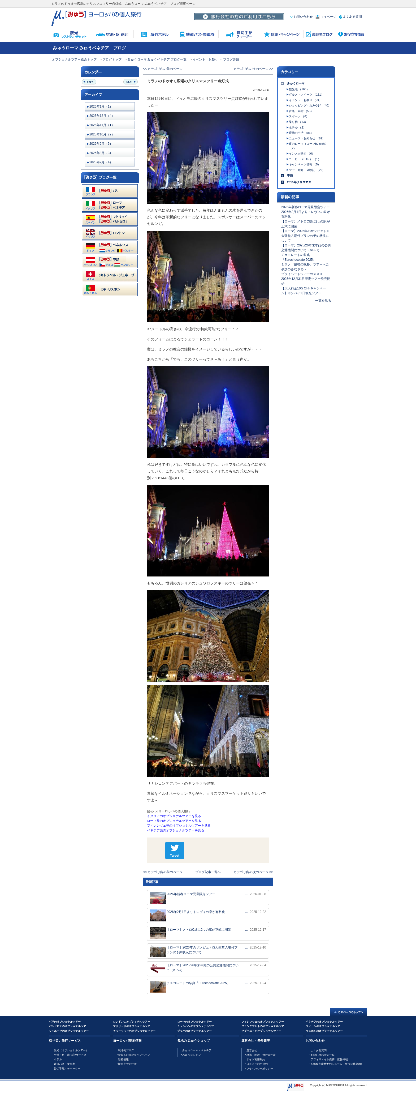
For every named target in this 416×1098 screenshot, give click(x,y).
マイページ (325, 17)
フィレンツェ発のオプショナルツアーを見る (179, 825)
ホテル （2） (297, 127)
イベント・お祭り (205, 59)
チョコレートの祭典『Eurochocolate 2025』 (190, 987)
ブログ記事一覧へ (208, 872)
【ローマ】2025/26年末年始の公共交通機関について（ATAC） (194, 969)
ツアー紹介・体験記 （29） (307, 170)
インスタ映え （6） (302, 153)
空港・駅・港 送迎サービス (70, 1054)
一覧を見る (323, 300)
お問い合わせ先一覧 (323, 1054)
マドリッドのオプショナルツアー (133, 1026)
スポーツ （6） (299, 116)
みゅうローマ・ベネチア (196, 1050)
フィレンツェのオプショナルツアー (262, 1021)
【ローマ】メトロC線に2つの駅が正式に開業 (190, 933)
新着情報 (123, 1059)
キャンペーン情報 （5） (304, 164)
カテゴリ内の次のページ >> (253, 69)
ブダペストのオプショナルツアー (261, 1030)
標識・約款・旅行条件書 (261, 1054)
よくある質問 (350, 17)
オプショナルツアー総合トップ (74, 59)
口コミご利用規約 (257, 1063)
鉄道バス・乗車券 (64, 1063)
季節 (290, 175)
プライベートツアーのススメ (302, 274)
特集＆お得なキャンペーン (134, 1054)
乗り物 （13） (298, 121)
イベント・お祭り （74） (305, 100)
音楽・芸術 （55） (301, 111)
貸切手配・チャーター (67, 1068)
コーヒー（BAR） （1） (305, 159)
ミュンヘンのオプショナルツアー (197, 1026)
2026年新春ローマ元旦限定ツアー (182, 898)
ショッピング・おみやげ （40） (310, 105)
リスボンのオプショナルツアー (324, 1030)
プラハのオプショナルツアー (194, 1030)
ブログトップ (112, 59)
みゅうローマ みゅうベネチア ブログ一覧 (157, 59)
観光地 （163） (299, 89)
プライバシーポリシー (259, 1068)
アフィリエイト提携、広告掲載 (329, 1059)
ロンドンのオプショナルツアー (131, 1021)
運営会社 (251, 1050)
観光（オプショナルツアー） (71, 1050)
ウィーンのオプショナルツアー (324, 1026)
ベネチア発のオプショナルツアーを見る (175, 830)
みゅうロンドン (191, 1054)
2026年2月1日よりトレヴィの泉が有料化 (187, 915)
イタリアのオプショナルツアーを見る (174, 816)
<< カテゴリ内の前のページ (163, 69)
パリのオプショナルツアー (65, 1021)
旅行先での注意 (127, 1063)
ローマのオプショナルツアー (194, 1021)
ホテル (58, 1059)
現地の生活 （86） (301, 132)
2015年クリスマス (299, 182)
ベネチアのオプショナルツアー (324, 1021)
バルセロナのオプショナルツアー (69, 1026)
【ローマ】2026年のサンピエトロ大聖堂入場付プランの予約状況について (193, 951)
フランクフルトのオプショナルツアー (264, 1026)
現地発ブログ (126, 1050)
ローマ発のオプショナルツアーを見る (174, 821)
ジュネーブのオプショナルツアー (69, 1030)
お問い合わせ (301, 17)
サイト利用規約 (255, 1059)
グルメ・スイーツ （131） (306, 94)
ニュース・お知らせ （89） (307, 138)
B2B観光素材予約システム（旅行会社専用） (337, 1063)
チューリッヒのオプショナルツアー (134, 1030)
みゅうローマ (296, 83)
